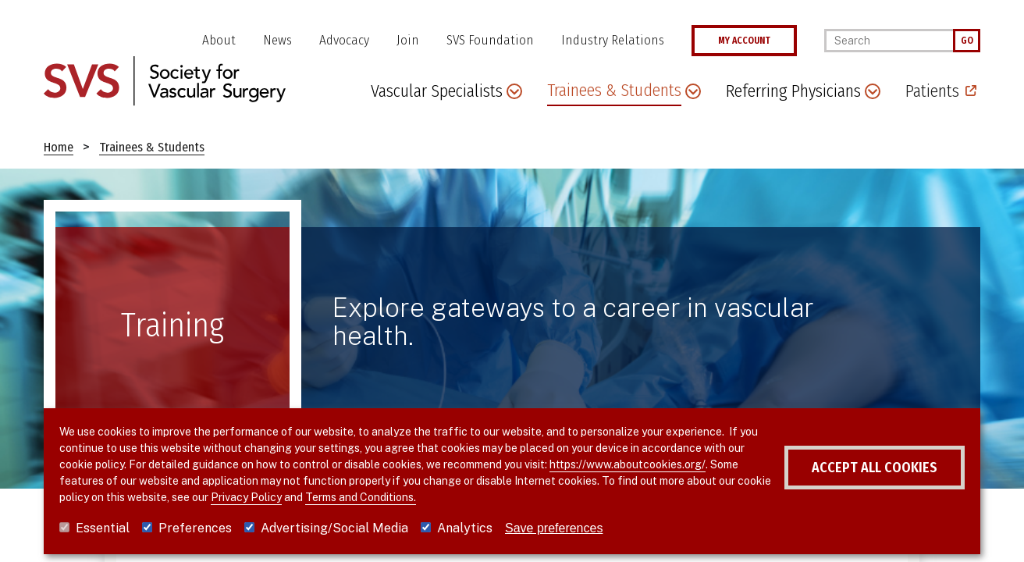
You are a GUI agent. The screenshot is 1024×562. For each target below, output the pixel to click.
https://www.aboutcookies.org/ (627, 464)
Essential (103, 528)
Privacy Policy (246, 497)
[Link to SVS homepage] (165, 80)
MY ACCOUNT (744, 40)
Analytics (464, 528)
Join (407, 40)
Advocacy (344, 40)
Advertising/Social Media (334, 528)
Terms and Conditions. (360, 497)
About (219, 40)
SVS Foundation (490, 40)
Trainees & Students (151, 147)
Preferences (195, 528)
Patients (932, 90)
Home (58, 147)
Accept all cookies (874, 467)
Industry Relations (612, 40)
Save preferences (554, 528)
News (277, 40)
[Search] (888, 40)
